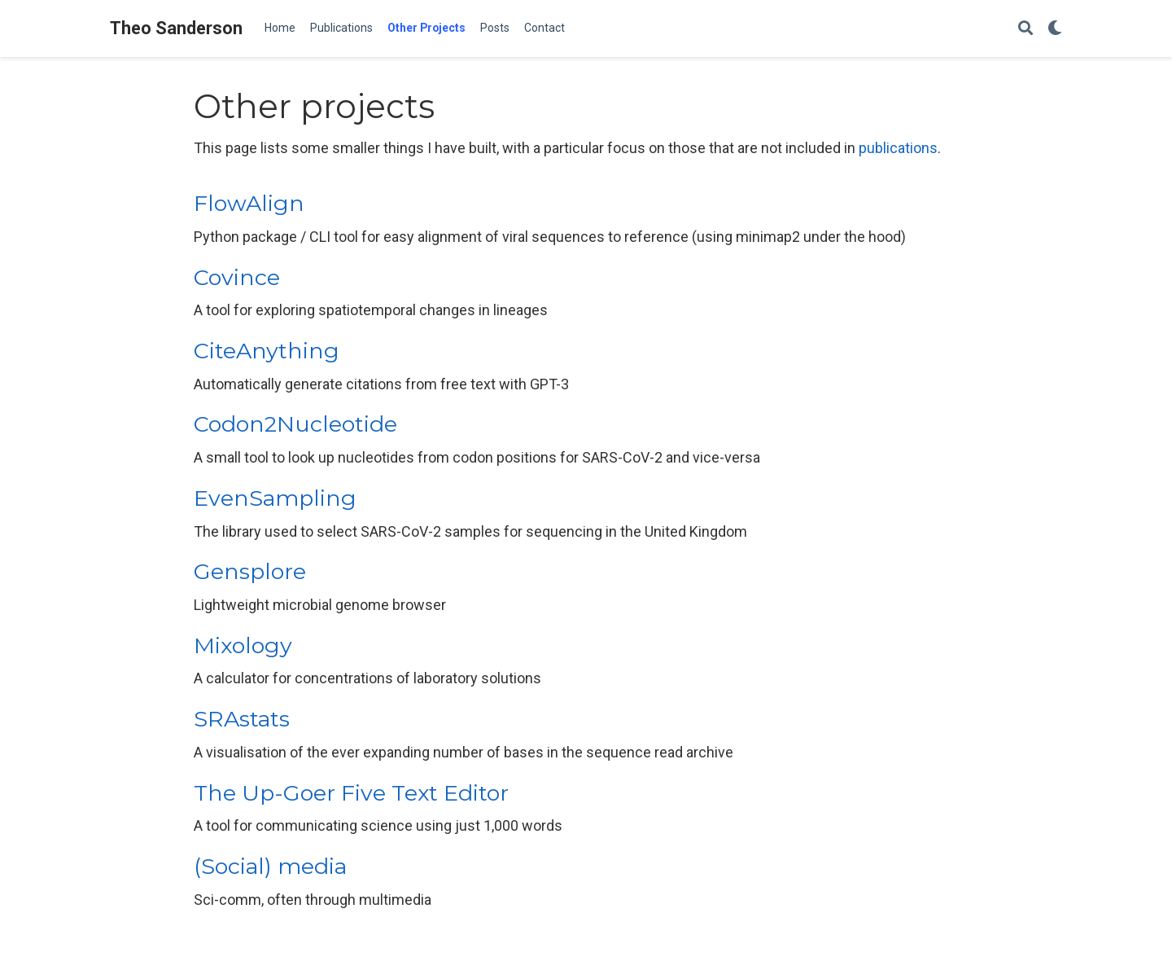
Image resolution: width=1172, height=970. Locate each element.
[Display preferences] (1054, 29)
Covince (237, 277)
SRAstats (242, 718)
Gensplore (250, 571)
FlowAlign (249, 203)
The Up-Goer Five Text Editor (351, 792)
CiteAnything (266, 350)
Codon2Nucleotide (295, 423)
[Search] (1025, 29)
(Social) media (270, 866)
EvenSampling (275, 498)
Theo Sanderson (176, 28)
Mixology (243, 645)
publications (898, 147)
